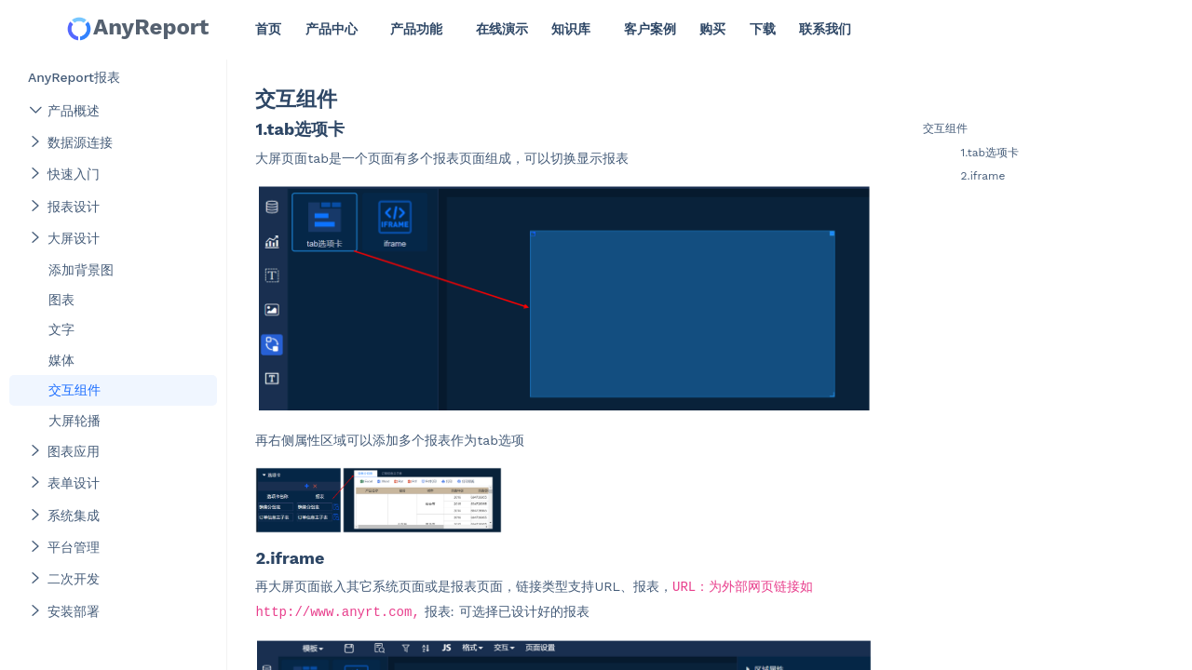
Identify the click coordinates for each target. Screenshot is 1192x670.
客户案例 (650, 28)
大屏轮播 (74, 420)
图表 (61, 299)
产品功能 (416, 28)
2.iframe (982, 175)
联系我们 (825, 28)
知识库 (570, 28)
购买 (712, 28)
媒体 (61, 360)
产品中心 (331, 28)
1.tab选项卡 (989, 152)
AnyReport (137, 28)
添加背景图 (81, 269)
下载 (763, 28)
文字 (61, 329)
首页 (268, 28)
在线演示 (502, 28)
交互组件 (74, 389)
